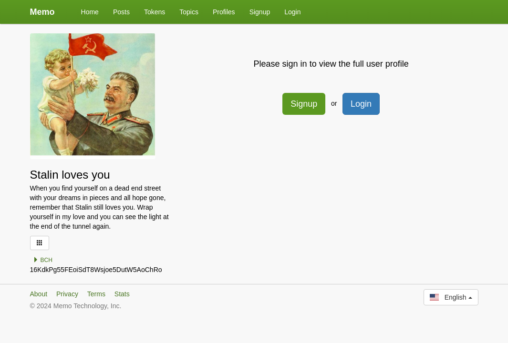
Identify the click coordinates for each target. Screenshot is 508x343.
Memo (42, 12)
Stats (122, 294)
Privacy (67, 294)
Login (292, 12)
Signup (259, 12)
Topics (188, 12)
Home (90, 12)
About (39, 294)
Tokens (154, 12)
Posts (121, 12)
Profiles (224, 12)
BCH (42, 260)
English (451, 297)
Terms (96, 294)
